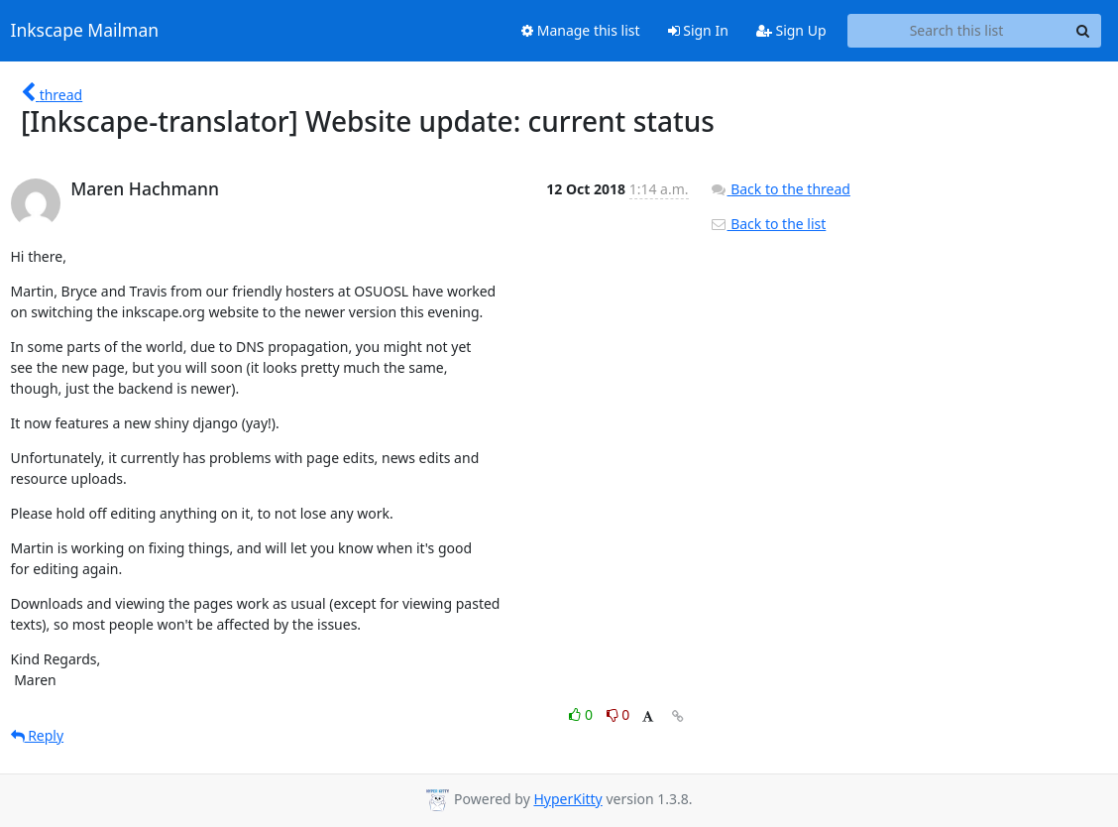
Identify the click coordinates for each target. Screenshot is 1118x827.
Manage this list (580, 30)
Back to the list (768, 223)
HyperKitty (567, 798)
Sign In (698, 30)
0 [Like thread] (582, 714)
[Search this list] (956, 31)
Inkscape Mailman (85, 31)
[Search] (1083, 31)
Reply (37, 735)
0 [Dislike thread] (618, 714)
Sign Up (791, 30)
